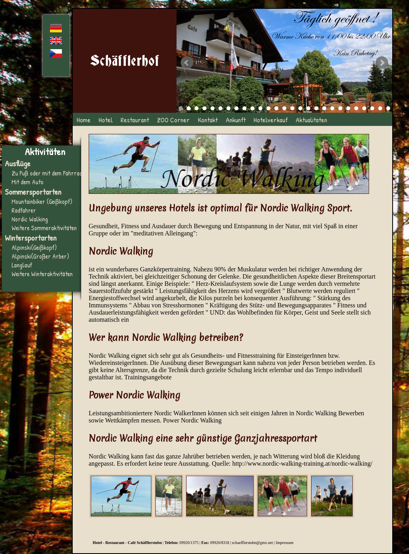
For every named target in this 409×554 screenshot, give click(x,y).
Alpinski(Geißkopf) (34, 247)
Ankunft (236, 119)
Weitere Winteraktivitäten (42, 273)
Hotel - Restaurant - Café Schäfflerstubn (127, 542)
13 (276, 108)
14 (284, 108)
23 (356, 108)
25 (372, 108)
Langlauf (22, 265)
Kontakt (208, 119)
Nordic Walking (30, 219)
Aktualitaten (311, 119)
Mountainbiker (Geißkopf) (42, 201)
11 (260, 108)
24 (364, 108)
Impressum (284, 542)
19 (324, 108)
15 (292, 108)
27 (388, 108)
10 (252, 108)
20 (332, 108)
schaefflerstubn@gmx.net (252, 542)
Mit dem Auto (28, 181)
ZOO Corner (173, 119)
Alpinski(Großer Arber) (40, 256)
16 (300, 108)
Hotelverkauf (271, 119)
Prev (187, 62)
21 (340, 108)
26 (380, 108)
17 (308, 108)
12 (268, 108)
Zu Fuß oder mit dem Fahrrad (47, 173)
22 (348, 108)
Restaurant (135, 119)
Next (381, 62)
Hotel (106, 119)
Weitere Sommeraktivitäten (44, 227)
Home (84, 119)
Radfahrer (24, 210)
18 (316, 108)
